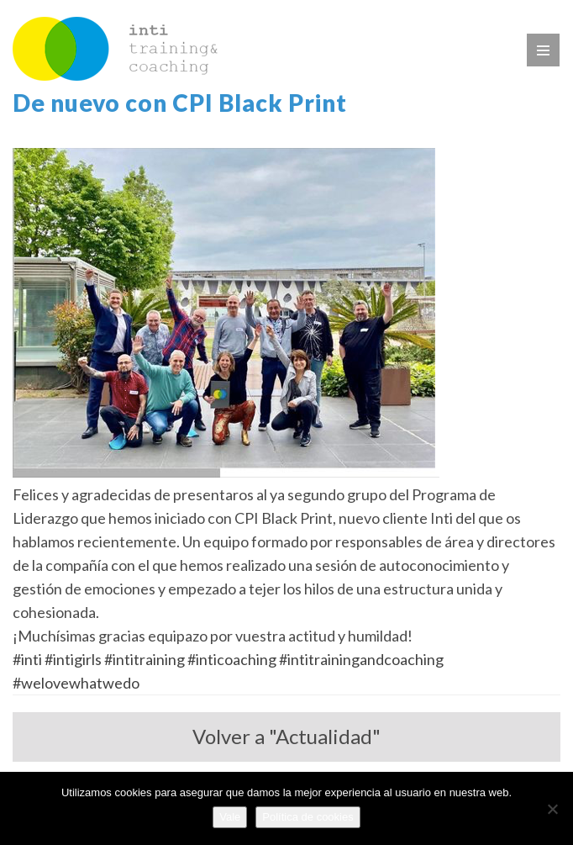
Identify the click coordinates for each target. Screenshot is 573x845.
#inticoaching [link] (231, 659)
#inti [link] (27, 659)
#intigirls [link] (73, 659)
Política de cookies (307, 817)
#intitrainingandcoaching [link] (361, 659)
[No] (552, 808)
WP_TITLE (115, 49)
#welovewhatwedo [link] (76, 682)
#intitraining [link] (144, 659)
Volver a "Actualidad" (286, 736)
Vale (229, 817)
